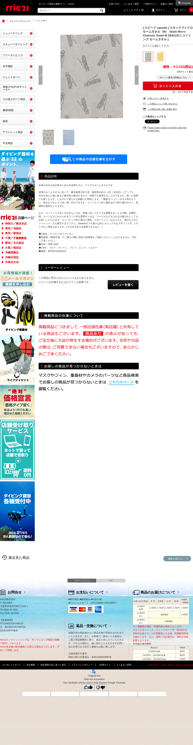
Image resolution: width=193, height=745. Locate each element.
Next (137, 75)
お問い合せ (114, 4)
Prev (40, 75)
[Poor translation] (100, 687)
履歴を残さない (176, 558)
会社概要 (30, 665)
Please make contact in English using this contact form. (166, 129)
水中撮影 (8, 66)
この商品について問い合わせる (162, 104)
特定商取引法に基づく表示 (53, 665)
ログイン (160, 10)
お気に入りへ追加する (158, 98)
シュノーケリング (13, 33)
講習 (5, 121)
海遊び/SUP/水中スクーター (15, 88)
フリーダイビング (13, 55)
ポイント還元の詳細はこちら (173, 77)
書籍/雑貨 (8, 110)
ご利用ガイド (149, 4)
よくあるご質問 (131, 4)
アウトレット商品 (13, 132)
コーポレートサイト (11, 665)
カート (186, 10)
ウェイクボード (11, 77)
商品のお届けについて (158, 592)
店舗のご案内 (166, 4)
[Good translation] (88, 687)
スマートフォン (82, 580)
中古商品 (8, 143)
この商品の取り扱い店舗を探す (162, 109)
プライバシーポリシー (82, 665)
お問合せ (15, 592)
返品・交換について (91, 626)
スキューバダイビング (15, 44)
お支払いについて (90, 592)
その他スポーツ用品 (14, 99)
